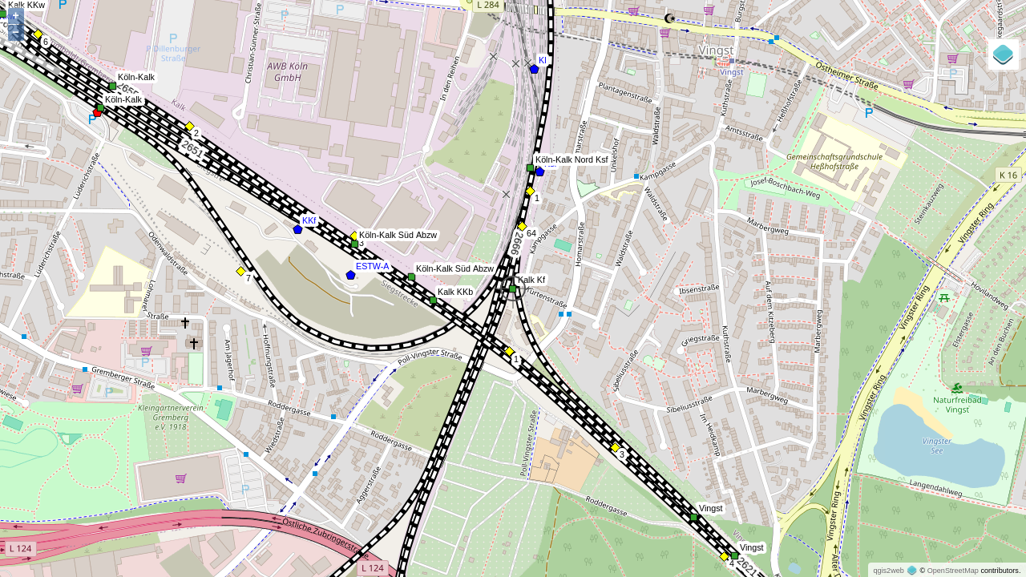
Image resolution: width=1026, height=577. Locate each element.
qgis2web (888, 571)
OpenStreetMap (953, 571)
